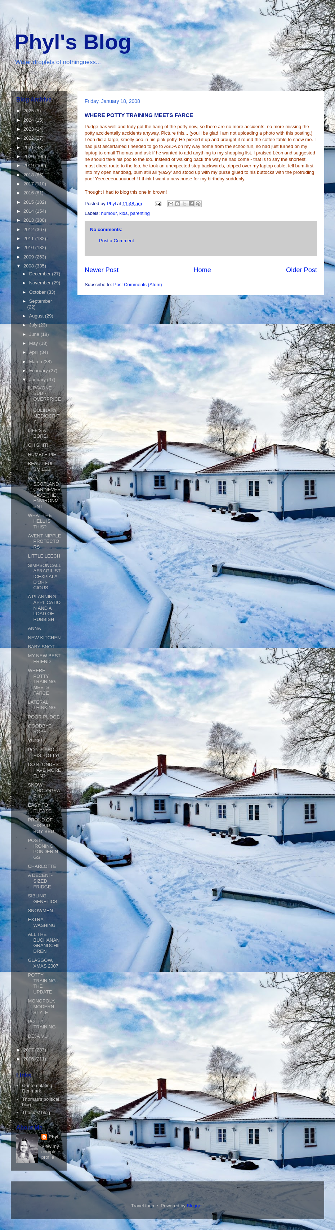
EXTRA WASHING (41, 922)
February (39, 370)
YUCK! (35, 740)
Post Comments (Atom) (137, 284)
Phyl (53, 1136)
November (40, 282)
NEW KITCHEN (44, 637)
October (38, 292)
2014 (29, 211)
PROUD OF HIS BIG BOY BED (41, 825)
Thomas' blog (36, 1112)
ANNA (34, 628)
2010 (29, 247)
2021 (29, 147)
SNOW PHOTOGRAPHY (44, 790)
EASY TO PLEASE (40, 808)
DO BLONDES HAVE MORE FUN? (44, 770)
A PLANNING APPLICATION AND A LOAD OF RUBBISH (44, 608)
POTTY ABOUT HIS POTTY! (44, 752)
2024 (29, 120)
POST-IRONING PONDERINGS (43, 849)
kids (123, 213)
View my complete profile (51, 1152)
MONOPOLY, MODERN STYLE (41, 1006)
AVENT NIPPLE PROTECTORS (44, 541)
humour (109, 213)
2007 (29, 1050)
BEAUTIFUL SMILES (40, 466)
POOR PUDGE (43, 717)
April (34, 352)
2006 (29, 1059)
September (40, 301)
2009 (29, 257)
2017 (29, 183)
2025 (29, 110)
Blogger (195, 1205)
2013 (29, 220)
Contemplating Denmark (37, 1088)
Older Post (301, 270)
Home (202, 270)
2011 (29, 238)
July (34, 325)
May (34, 343)
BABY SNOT (41, 646)
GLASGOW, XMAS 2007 (43, 963)
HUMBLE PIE (42, 454)
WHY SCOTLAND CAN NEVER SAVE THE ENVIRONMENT (44, 492)
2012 (29, 229)
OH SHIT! (38, 445)
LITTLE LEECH (44, 556)
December (40, 273)
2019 (29, 165)
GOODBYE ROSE (40, 728)
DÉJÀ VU (38, 1036)
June (35, 334)
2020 (29, 156)
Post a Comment (116, 240)
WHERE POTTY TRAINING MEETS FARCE (41, 681)
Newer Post (102, 270)
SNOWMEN (40, 910)
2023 (29, 129)
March (36, 361)
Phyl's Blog (72, 42)
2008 (29, 266)
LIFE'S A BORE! (38, 433)
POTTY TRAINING (41, 1024)
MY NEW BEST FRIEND (44, 658)
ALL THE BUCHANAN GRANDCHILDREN (44, 943)
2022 (29, 138)
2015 (29, 202)
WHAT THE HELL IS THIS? (40, 521)
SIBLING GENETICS (42, 898)
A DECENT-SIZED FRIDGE (40, 881)
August (37, 316)
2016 (29, 192)
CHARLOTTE (42, 866)
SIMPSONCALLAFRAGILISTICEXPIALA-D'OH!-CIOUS (44, 576)
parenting (140, 213)
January (38, 379)
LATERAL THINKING (41, 705)
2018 (29, 174)
